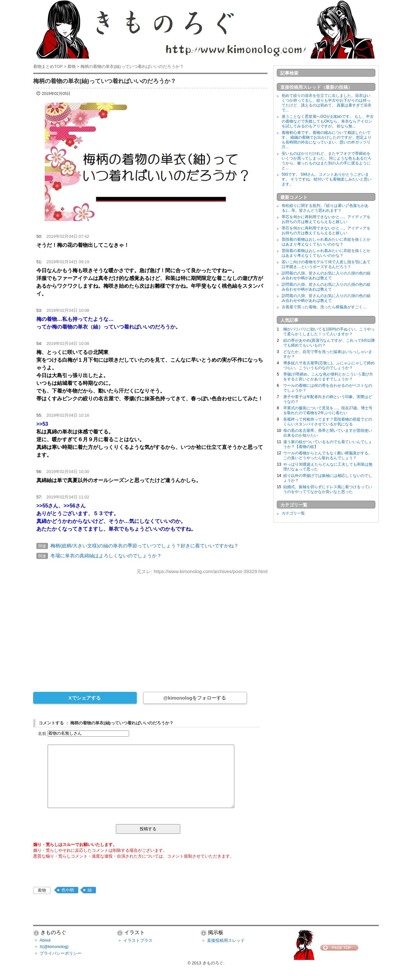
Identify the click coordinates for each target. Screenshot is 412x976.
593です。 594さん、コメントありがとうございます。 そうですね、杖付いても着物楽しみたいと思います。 (326, 179)
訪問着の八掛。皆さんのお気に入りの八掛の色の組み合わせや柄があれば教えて (326, 275)
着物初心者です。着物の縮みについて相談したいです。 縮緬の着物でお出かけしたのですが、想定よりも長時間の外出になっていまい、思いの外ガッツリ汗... (326, 139)
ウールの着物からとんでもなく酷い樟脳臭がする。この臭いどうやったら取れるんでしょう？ (327, 455)
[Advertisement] (150, 629)
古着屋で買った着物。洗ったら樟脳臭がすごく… (324, 307)
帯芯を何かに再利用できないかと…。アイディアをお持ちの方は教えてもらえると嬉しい (326, 219)
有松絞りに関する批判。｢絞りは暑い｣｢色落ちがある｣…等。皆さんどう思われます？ (325, 208)
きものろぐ (212, 963)
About (45, 940)
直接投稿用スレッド (226, 940)
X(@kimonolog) (54, 946)
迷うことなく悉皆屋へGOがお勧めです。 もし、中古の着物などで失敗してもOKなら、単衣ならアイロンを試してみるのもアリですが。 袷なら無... (328, 121)
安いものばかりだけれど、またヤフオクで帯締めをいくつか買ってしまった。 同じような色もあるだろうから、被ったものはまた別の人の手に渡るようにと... (326, 160)
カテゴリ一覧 (293, 513)
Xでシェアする (85, 698)
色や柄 (67, 890)
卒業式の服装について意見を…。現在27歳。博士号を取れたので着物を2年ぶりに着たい (327, 410)
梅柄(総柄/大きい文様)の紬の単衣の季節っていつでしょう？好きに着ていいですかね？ (145, 545)
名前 (42, 733)
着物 (42, 890)
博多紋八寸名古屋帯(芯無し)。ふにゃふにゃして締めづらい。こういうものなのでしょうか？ (329, 365)
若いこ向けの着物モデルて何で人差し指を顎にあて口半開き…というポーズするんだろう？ (326, 264)
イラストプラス (138, 940)
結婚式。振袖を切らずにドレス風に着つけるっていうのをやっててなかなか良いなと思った (327, 489)
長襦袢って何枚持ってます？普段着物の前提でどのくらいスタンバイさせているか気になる (327, 421)
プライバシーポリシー (60, 953)
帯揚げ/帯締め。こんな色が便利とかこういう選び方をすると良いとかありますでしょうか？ (328, 376)
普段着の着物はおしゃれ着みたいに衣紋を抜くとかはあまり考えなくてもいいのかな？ (326, 241)
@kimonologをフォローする (194, 698)
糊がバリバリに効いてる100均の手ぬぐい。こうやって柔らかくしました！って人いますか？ (329, 331)
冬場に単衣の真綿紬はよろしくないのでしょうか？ (106, 555)
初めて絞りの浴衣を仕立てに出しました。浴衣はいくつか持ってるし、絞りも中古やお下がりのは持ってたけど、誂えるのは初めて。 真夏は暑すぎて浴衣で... (326, 102)
